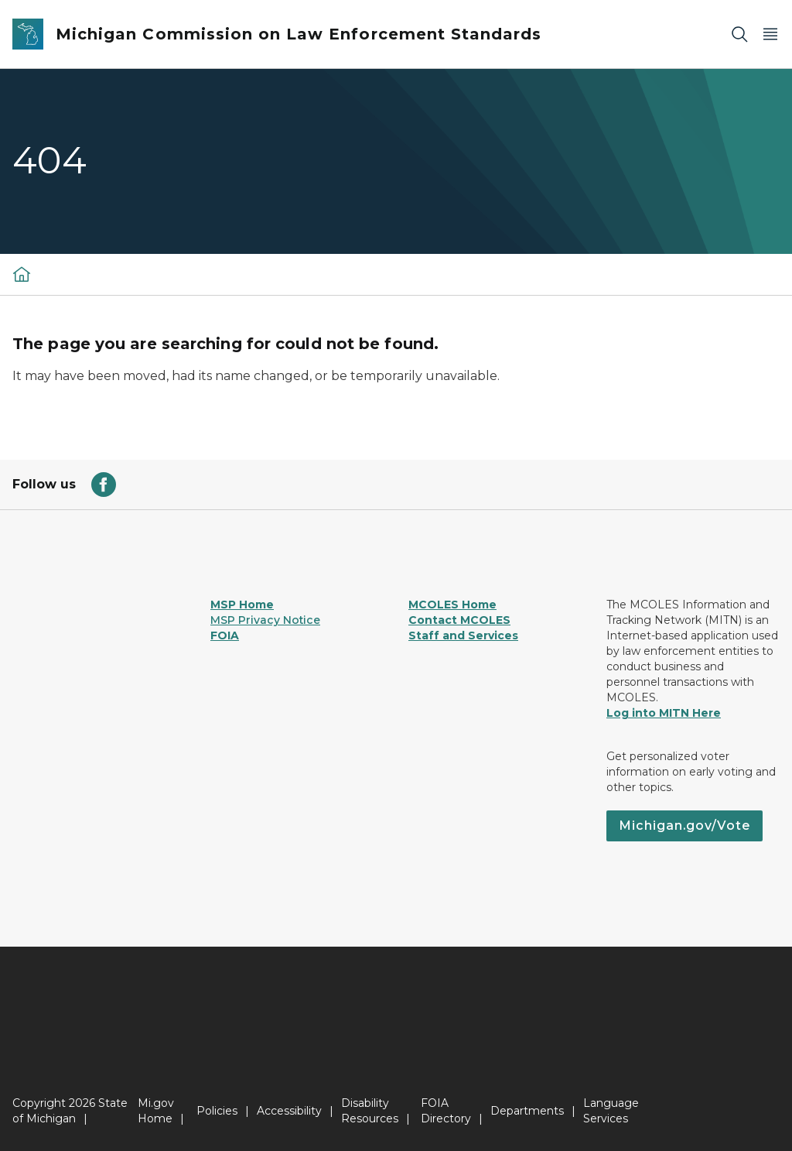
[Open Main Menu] (770, 34)
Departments (527, 1111)
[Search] (739, 34)
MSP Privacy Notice (265, 620)
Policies (216, 1111)
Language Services (611, 1110)
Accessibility (289, 1111)
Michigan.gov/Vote (684, 825)
